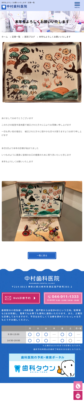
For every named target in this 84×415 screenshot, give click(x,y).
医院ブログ (29, 36)
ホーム (5, 36)
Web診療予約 (22, 298)
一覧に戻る (42, 255)
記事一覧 (16, 36)
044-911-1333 (63, 298)
